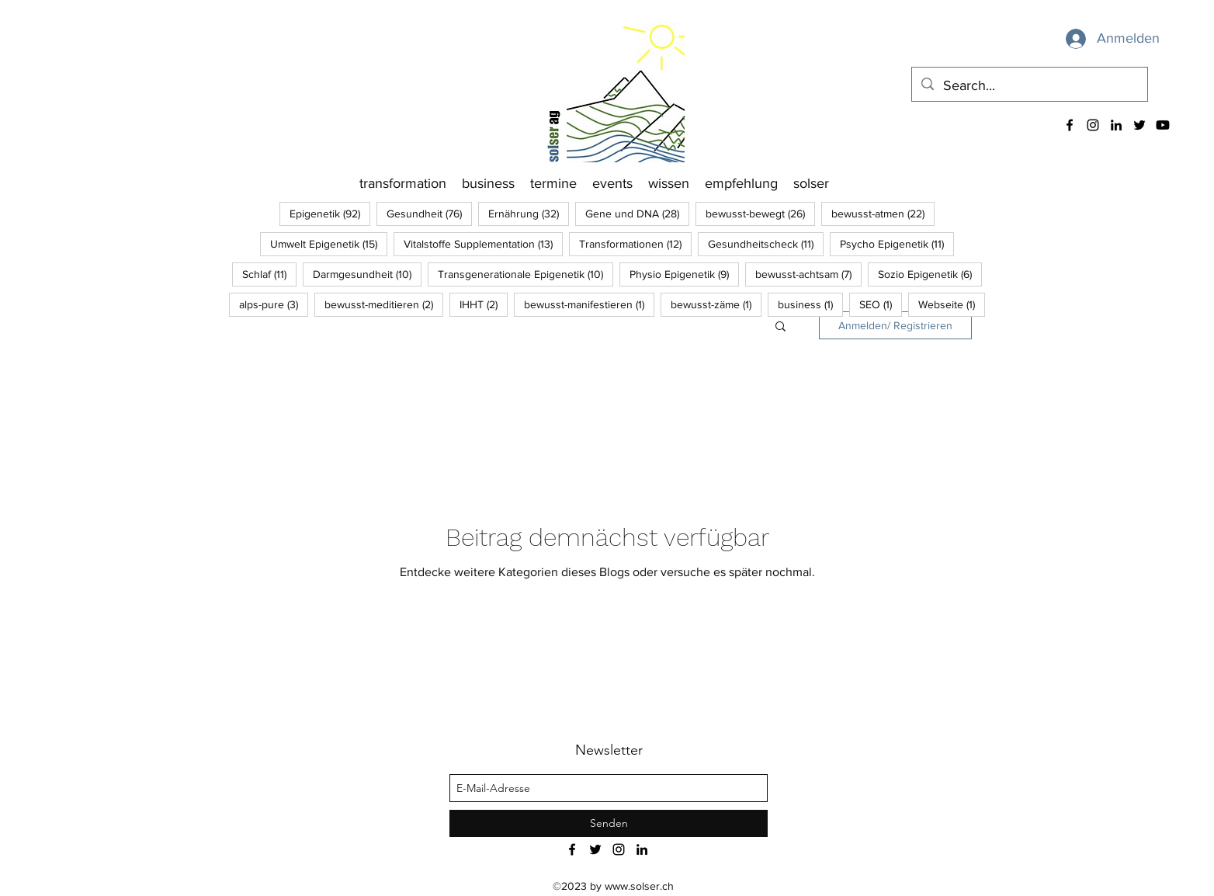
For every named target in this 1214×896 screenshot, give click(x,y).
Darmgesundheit (367, 273)
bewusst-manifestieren (589, 304)
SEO (880, 304)
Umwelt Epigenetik (328, 243)
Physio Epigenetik (684, 273)
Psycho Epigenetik (897, 243)
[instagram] (1093, 125)
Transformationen (635, 243)
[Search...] (1029, 86)
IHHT (484, 304)
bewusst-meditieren (383, 304)
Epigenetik (330, 213)
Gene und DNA (637, 213)
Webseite (951, 304)
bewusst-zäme (716, 304)
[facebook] (1069, 125)
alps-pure (273, 304)
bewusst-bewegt (760, 213)
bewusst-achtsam (808, 273)
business (810, 304)
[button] (780, 327)
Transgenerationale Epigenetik (525, 273)
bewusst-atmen (883, 213)
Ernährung (528, 213)
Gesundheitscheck (766, 243)
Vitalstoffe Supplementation (483, 243)
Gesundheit (429, 213)
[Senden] (608, 823)
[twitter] (1139, 125)
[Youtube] (1163, 125)
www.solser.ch (639, 886)
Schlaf (269, 273)
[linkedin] (1116, 125)
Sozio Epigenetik (930, 273)
